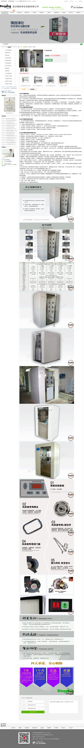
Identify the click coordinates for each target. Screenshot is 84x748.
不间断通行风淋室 (8, 78)
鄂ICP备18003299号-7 (40, 736)
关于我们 (71, 1)
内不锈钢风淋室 (8, 63)
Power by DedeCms (47, 732)
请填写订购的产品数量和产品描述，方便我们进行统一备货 (63, 706)
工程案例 (49, 727)
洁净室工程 (34, 727)
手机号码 (24, 705)
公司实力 (71, 727)
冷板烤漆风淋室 (8, 60)
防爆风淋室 (7, 68)
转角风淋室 (7, 70)
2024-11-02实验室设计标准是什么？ (9, 118)
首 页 (4, 12)
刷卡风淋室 (7, 55)
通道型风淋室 (7, 52)
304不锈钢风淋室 (8, 50)
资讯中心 (63, 727)
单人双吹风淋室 (8, 57)
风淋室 (9, 47)
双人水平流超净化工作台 (38, 85)
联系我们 (80, 1)
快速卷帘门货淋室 (8, 81)
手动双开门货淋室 (8, 76)
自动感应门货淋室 (8, 83)
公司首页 (13, 727)
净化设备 (30, 46)
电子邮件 (24, 708)
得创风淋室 (57, 738)
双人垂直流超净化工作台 (25, 85)
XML (76, 1)
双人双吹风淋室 (8, 65)
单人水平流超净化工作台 (51, 85)
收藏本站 (66, 1)
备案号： (34, 736)
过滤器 (42, 727)
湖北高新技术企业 (9, 113)
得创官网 (25, 46)
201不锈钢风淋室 (8, 73)
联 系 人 (24, 701)
